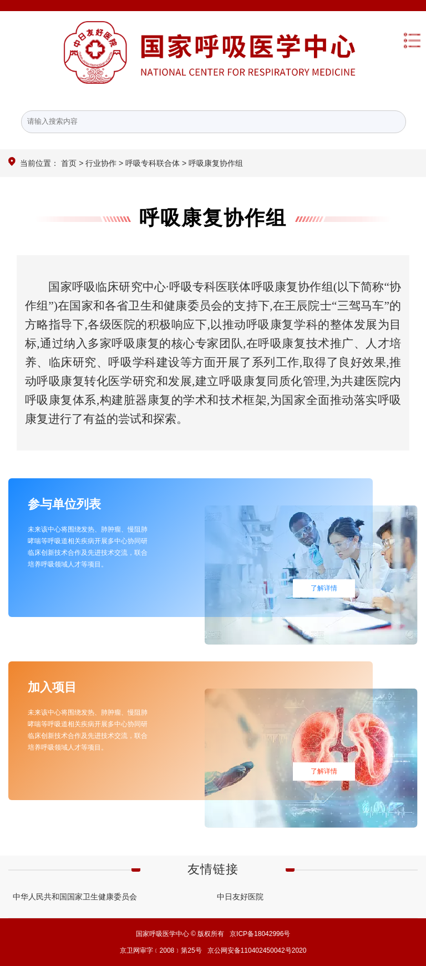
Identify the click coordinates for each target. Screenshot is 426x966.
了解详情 (324, 588)
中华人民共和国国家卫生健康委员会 (75, 896)
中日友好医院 (240, 896)
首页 (69, 163)
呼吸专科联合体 (152, 163)
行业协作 (100, 163)
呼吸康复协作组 (213, 217)
